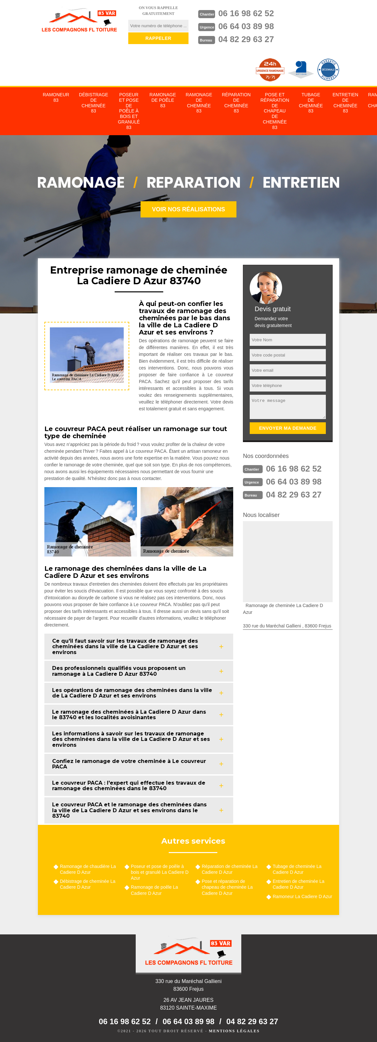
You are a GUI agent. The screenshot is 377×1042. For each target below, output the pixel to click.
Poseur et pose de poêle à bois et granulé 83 (129, 111)
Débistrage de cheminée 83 (93, 102)
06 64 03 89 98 (246, 26)
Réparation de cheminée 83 (236, 102)
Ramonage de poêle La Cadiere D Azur (154, 890)
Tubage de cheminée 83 (311, 102)
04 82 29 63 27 (246, 39)
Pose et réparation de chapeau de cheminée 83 (274, 111)
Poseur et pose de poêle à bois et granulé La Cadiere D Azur (159, 872)
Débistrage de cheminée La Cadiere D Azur (87, 884)
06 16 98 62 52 (246, 13)
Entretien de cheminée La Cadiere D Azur (299, 884)
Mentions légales (234, 1031)
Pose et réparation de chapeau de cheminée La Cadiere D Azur (227, 887)
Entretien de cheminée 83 (345, 102)
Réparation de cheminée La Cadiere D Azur (229, 869)
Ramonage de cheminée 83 (199, 102)
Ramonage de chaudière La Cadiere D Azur (88, 869)
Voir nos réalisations (188, 209)
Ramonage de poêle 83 (163, 100)
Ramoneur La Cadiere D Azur (302, 896)
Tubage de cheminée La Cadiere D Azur (297, 869)
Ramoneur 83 (56, 97)
